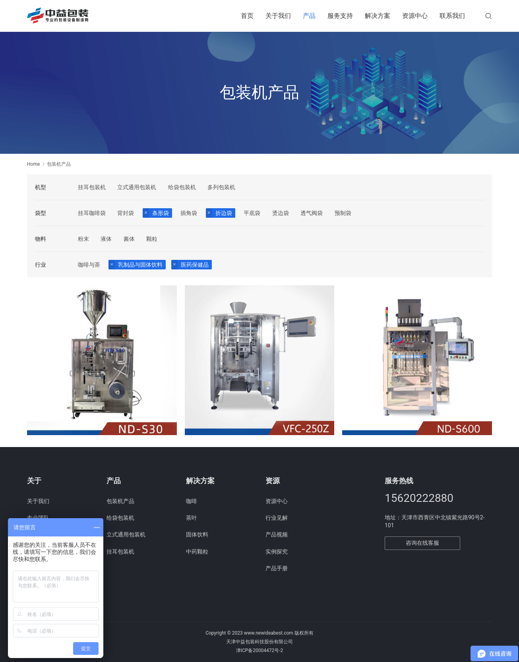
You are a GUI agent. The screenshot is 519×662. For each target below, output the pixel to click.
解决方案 (377, 15)
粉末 (83, 239)
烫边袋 (280, 213)
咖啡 (191, 501)
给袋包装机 (182, 187)
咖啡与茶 (89, 264)
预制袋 (343, 213)
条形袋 (160, 213)
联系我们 (452, 15)
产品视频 (276, 534)
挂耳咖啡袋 (92, 213)
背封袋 (125, 213)
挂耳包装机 (92, 187)
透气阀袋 (311, 213)
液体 (106, 239)
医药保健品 (195, 264)
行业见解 (276, 518)
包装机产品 (120, 501)
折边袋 (223, 213)
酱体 (129, 239)
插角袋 (188, 213)
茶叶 (191, 518)
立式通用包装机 (136, 187)
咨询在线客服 (422, 543)
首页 (247, 15)
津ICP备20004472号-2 (259, 650)
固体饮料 (197, 534)
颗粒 (151, 239)
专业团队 (38, 518)
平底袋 (252, 213)
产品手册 (276, 568)
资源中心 (415, 15)
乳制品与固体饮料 (140, 264)
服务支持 (340, 15)
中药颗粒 (197, 551)
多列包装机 (221, 187)
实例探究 (276, 551)
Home (33, 164)
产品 (309, 15)
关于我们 (278, 15)
